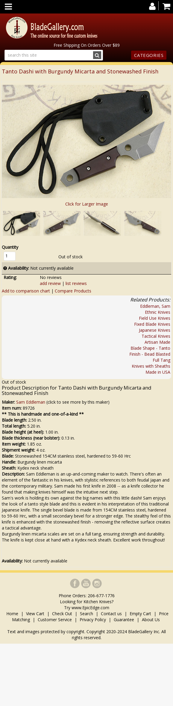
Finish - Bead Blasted (149, 354)
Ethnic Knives (157, 312)
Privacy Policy (93, 619)
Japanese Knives (154, 330)
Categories (148, 55)
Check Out (62, 613)
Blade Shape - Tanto (150, 348)
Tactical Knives (156, 336)
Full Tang (161, 360)
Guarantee (124, 619)
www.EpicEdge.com (90, 607)
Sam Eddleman (30, 402)
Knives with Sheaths (151, 366)
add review (50, 283)
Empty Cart (140, 613)
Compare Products (73, 291)
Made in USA (157, 372)
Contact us (111, 613)
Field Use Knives (154, 318)
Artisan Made (157, 342)
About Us (151, 619)
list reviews (76, 283)
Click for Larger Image (86, 204)
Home (12, 613)
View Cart (35, 613)
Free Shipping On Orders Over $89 (87, 45)
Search (86, 613)
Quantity (10, 247)
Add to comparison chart (26, 291)
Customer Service (55, 619)
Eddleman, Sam (155, 306)
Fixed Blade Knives (152, 324)
